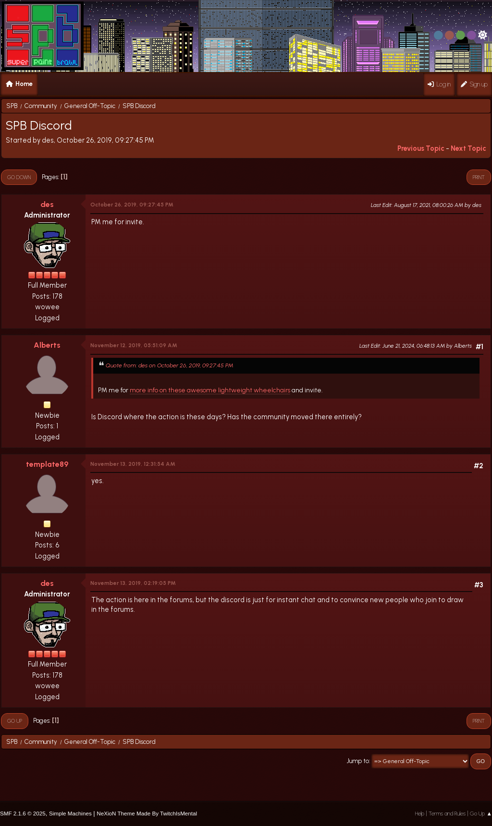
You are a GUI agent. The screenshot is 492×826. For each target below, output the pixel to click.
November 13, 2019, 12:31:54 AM (132, 464)
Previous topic (420, 148)
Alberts (47, 345)
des (47, 204)
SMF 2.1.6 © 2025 (23, 813)
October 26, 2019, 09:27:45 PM (131, 204)
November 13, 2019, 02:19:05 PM (133, 583)
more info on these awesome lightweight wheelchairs (210, 390)
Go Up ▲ (481, 813)
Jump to (358, 761)
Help (419, 813)
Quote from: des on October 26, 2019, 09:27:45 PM (170, 365)
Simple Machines (70, 813)
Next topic (468, 148)
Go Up (14, 720)
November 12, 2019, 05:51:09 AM (133, 345)
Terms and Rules (447, 813)
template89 (47, 464)
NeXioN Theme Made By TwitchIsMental (147, 813)
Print (479, 177)
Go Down (19, 177)
